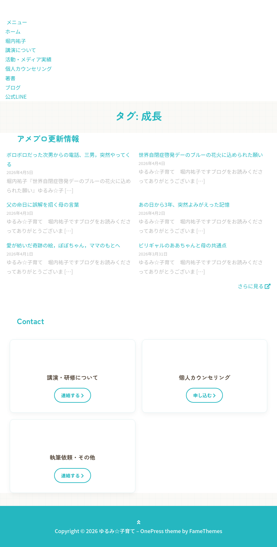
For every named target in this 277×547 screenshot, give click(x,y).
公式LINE (16, 96)
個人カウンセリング (28, 68)
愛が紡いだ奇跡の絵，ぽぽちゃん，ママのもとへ (63, 245)
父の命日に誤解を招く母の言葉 (42, 204)
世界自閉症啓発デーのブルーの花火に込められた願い (201, 155)
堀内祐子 (15, 41)
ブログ (13, 87)
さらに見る (254, 286)
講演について (20, 50)
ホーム (13, 31)
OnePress (152, 531)
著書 (10, 78)
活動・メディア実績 (28, 59)
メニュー (16, 22)
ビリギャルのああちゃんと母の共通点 (183, 245)
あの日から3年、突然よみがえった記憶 (184, 204)
